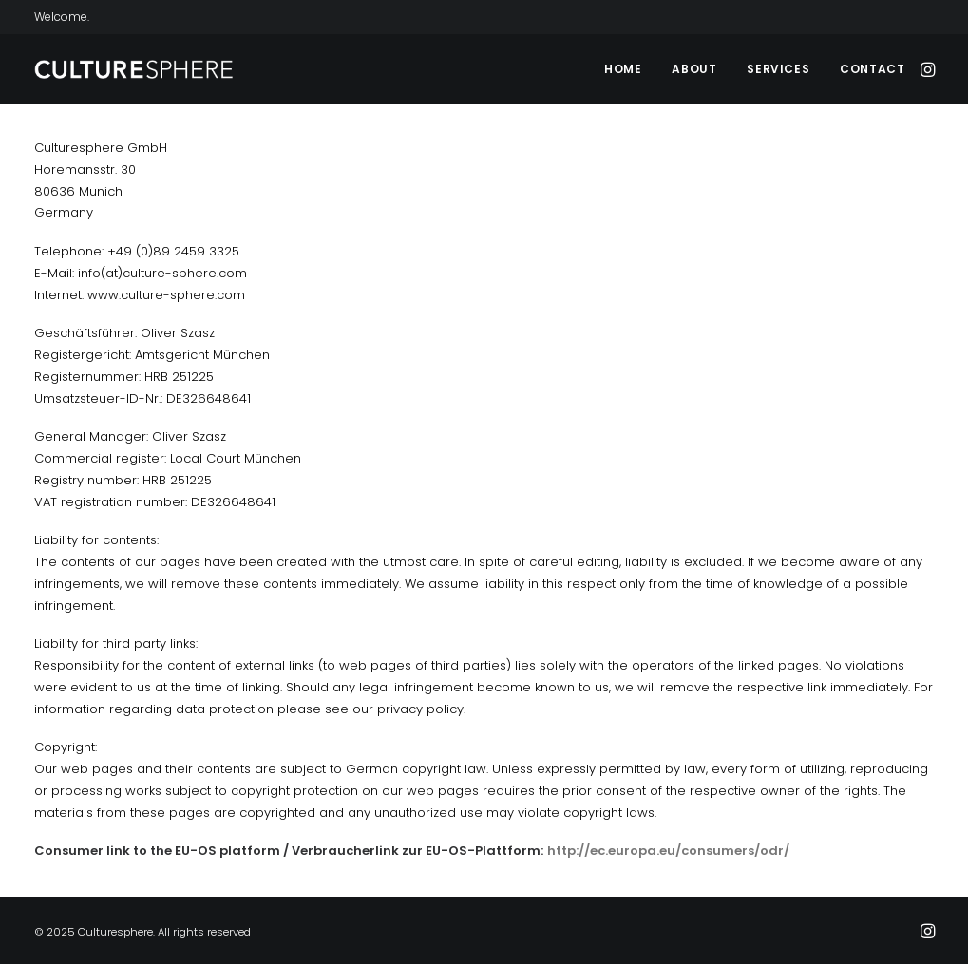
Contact (872, 69)
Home (622, 69)
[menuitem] (623, 69)
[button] (926, 69)
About (694, 69)
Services (778, 69)
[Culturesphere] (135, 69)
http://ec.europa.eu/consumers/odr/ (668, 850)
